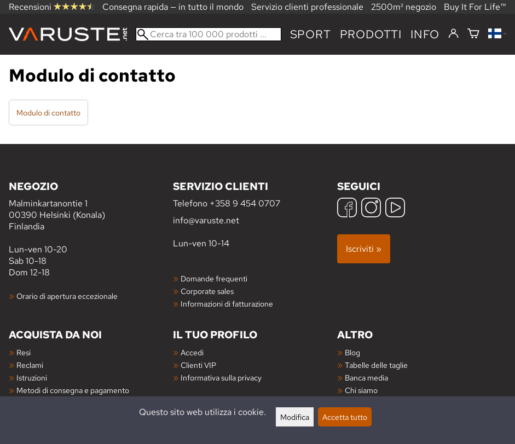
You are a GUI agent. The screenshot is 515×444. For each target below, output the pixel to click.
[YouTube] (395, 209)
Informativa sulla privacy (221, 377)
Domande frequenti (214, 278)
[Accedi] (453, 34)
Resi (23, 352)
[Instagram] (371, 209)
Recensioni (52, 7)
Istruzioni (31, 377)
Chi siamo (361, 390)
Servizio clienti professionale (307, 7)
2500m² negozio (403, 7)
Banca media (366, 377)
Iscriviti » (363, 249)
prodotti (371, 34)
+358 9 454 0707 (245, 203)
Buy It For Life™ (475, 7)
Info (424, 34)
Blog (352, 352)
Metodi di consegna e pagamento (72, 390)
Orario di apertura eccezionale (67, 296)
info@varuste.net (206, 220)
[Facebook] (347, 209)
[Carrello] (473, 34)
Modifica (294, 417)
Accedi (192, 352)
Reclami (29, 365)
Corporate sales (207, 291)
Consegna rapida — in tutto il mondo (173, 7)
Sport (310, 34)
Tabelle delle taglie (376, 365)
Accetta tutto (344, 417)
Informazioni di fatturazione (227, 303)
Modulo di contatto (48, 112)
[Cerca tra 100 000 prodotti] (208, 34)
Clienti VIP (198, 365)
